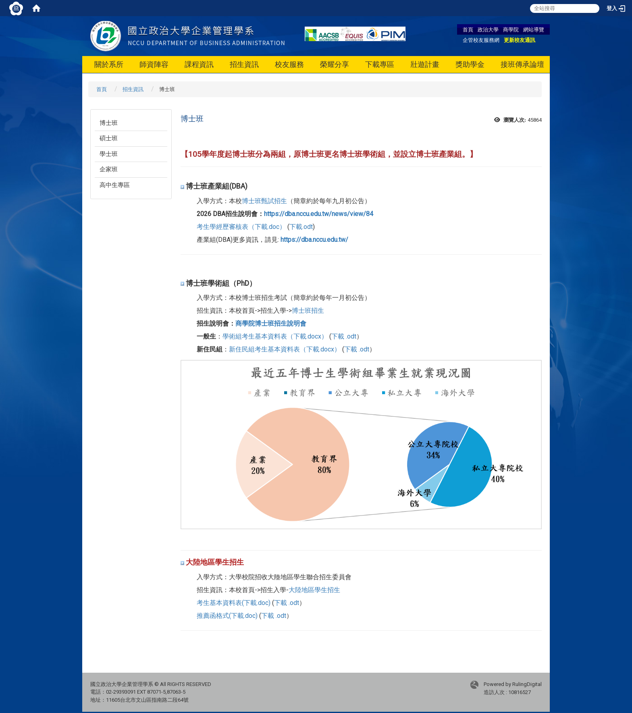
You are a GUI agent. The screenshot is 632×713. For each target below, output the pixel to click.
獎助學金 (469, 64)
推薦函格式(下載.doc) (227, 615)
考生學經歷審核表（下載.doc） (241, 227)
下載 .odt (343, 336)
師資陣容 (153, 64)
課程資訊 (199, 64)
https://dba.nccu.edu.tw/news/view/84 (318, 214)
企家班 (109, 169)
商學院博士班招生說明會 (270, 323)
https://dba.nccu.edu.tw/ (314, 239)
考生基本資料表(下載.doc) (233, 603)
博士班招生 (308, 310)
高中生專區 (115, 185)
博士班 (109, 123)
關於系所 (108, 64)
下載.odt (301, 227)
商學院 (511, 29)
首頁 (468, 29)
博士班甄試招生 (264, 201)
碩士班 (109, 138)
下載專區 (379, 64)
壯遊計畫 (424, 64)
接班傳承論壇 (522, 64)
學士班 (109, 154)
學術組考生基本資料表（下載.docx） (275, 336)
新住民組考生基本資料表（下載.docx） (285, 349)
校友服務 (289, 64)
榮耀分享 (334, 64)
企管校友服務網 (481, 40)
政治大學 (488, 29)
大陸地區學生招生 (314, 590)
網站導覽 (533, 29)
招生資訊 (244, 64)
